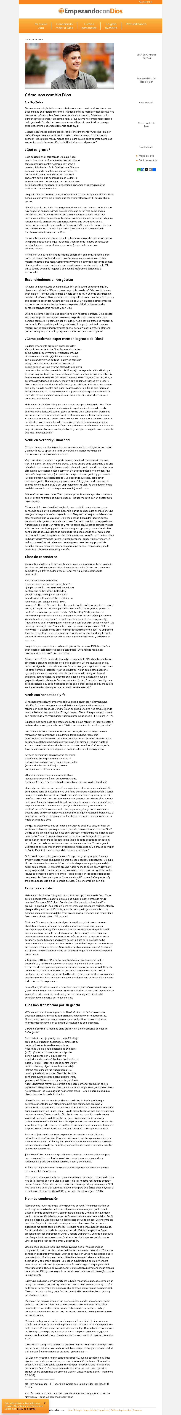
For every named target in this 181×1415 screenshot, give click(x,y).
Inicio (70, 1410)
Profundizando (136, 24)
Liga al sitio (104, 1410)
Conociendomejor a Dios (64, 26)
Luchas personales (34, 39)
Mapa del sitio (146, 155)
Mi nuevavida (41, 26)
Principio (78, 1410)
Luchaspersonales (89, 26)
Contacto (137, 1410)
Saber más (10, 1408)
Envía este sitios (148, 160)
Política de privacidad (121, 1410)
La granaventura (111, 26)
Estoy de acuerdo (26, 1408)
